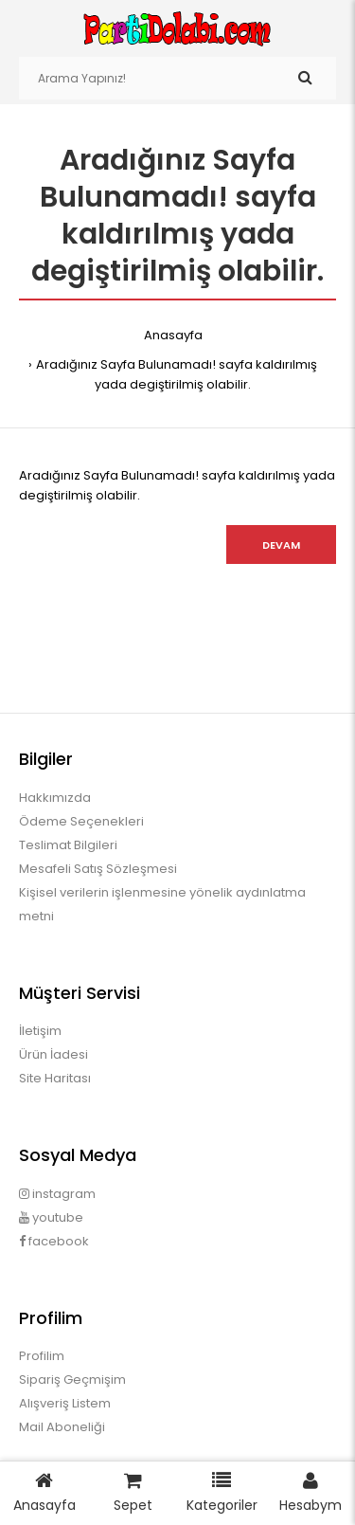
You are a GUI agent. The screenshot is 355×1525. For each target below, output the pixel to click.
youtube (51, 1217)
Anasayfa (173, 335)
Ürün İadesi (53, 1054)
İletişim (40, 1031)
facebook (54, 1241)
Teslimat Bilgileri (68, 845)
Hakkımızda (55, 798)
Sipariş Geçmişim (72, 1380)
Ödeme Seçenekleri (81, 821)
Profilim (41, 1356)
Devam (281, 545)
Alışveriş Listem (65, 1403)
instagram (57, 1194)
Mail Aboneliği (62, 1427)
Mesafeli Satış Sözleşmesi (98, 869)
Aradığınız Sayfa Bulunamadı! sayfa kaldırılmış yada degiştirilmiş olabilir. (176, 374)
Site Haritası (55, 1078)
